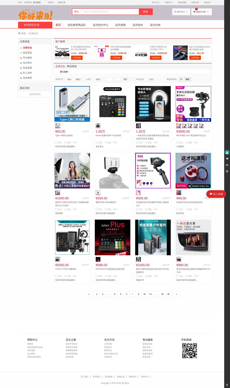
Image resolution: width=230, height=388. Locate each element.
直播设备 (27, 47)
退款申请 (146, 347)
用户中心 (157, 2)
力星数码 (180, 146)
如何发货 (69, 357)
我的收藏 (183, 2)
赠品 (150, 79)
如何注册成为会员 (35, 347)
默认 (70, 79)
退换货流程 (147, 344)
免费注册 (61, 2)
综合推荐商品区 (77, 25)
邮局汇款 (108, 350)
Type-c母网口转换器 (64, 135)
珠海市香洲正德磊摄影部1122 (147, 213)
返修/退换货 (148, 354)
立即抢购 (77, 58)
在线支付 (108, 347)
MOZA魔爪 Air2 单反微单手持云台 (191, 135)
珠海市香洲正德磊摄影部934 (187, 280)
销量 (78, 79)
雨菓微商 (59, 213)
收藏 (67, 142)
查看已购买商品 (34, 357)
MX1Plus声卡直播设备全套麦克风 (110, 269)
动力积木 (27, 62)
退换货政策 (147, 350)
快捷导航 (196, 2)
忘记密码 (31, 354)
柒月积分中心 (100, 25)
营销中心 (145, 377)
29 (162, 294)
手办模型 (27, 57)
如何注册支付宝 (111, 354)
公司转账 (108, 344)
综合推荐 (27, 77)
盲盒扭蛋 (27, 67)
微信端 (207, 2)
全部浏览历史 (35, 94)
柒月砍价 (138, 25)
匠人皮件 (27, 72)
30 (168, 294)
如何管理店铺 (71, 354)
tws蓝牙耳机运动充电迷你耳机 (189, 202)
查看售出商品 (71, 347)
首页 (58, 25)
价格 (98, 79)
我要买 (30, 344)
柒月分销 (155, 25)
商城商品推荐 (71, 350)
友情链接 (109, 377)
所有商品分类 (31, 25)
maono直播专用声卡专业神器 (108, 135)
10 (144, 294)
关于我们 (85, 377)
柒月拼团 (120, 25)
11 (150, 294)
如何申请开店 (71, 344)
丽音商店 (180, 213)
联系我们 (97, 377)
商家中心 (170, 2)
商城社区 (133, 377)
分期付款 (108, 357)
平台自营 (138, 79)
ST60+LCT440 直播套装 (65, 269)
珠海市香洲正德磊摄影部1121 (147, 146)
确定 (125, 79)
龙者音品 (99, 146)
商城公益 (121, 377)
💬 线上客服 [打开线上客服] (216, 194)
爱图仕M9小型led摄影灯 (106, 202)
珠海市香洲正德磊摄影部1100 (107, 213)
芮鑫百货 (140, 280)
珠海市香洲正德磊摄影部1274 (107, 280)
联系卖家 (146, 357)
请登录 (51, 2)
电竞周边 (27, 52)
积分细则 (31, 350)
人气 (88, 79)
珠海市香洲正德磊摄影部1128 (66, 146)
